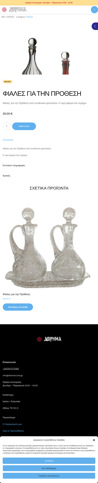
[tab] (49, 140)
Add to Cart (24, 126)
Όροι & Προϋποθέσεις (13, 430)
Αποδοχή (49, 460)
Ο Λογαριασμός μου (12, 424)
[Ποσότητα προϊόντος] (7, 126)
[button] (94, 440)
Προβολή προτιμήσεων (49, 475)
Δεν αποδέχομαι (49, 468)
